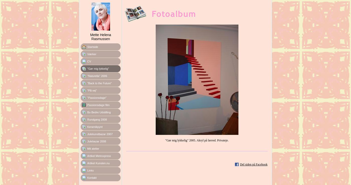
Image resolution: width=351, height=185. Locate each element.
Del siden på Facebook (254, 164)
